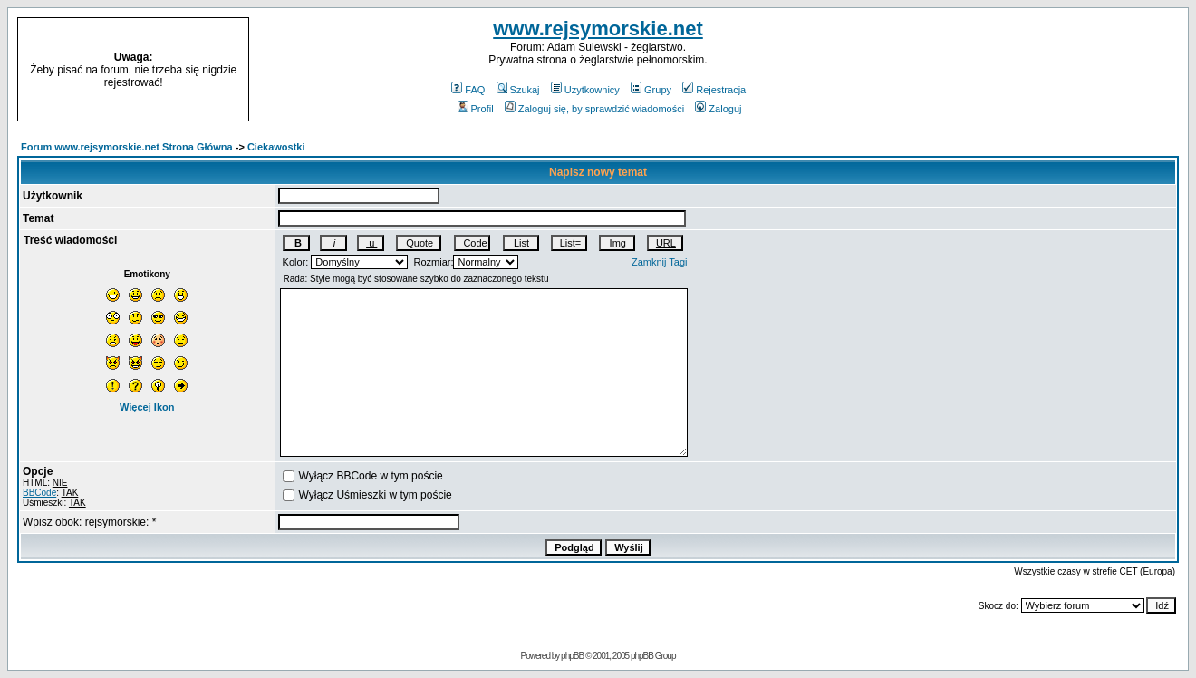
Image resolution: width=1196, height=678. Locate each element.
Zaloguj (718, 108)
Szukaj (518, 89)
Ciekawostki (276, 146)
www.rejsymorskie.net (598, 28)
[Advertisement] (1053, 70)
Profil (476, 108)
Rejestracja (714, 89)
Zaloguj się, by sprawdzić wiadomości (594, 108)
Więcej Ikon (147, 407)
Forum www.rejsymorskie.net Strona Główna (127, 146)
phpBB (572, 656)
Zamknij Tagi (660, 262)
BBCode (39, 493)
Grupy (651, 89)
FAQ (468, 89)
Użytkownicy (585, 89)
